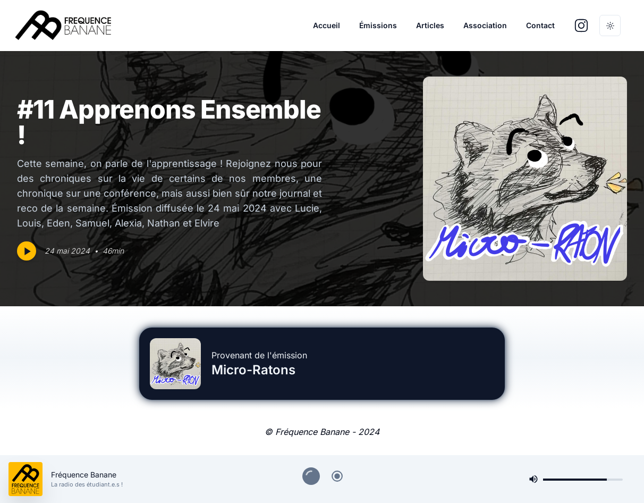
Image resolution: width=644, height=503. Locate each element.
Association (485, 25)
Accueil (326, 25)
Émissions (378, 25)
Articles (430, 25)
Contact (540, 25)
